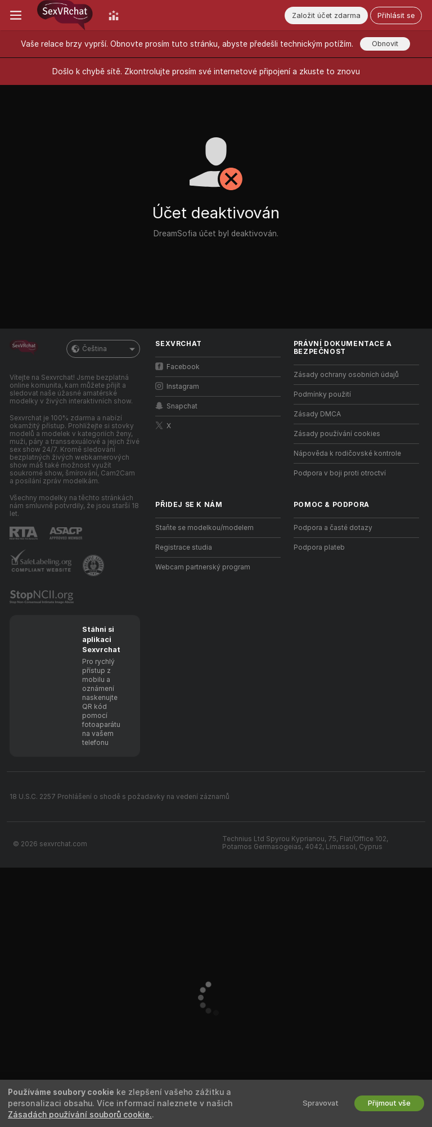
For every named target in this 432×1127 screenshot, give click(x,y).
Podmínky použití (322, 394)
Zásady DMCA (317, 414)
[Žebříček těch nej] (113, 15)
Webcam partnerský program (202, 567)
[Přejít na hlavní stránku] (65, 15)
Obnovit (385, 43)
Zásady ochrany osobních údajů (346, 375)
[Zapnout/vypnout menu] (16, 15)
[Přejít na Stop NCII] (43, 597)
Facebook (177, 366)
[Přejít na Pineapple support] (94, 565)
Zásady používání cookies (337, 434)
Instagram (177, 386)
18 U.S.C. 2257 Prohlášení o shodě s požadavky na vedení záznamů (120, 797)
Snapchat (176, 406)
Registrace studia (183, 547)
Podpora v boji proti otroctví (340, 473)
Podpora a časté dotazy (333, 528)
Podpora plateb (319, 547)
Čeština (103, 349)
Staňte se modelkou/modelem (204, 528)
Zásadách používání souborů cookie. (80, 1114)
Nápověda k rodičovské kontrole (347, 453)
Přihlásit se (396, 15)
